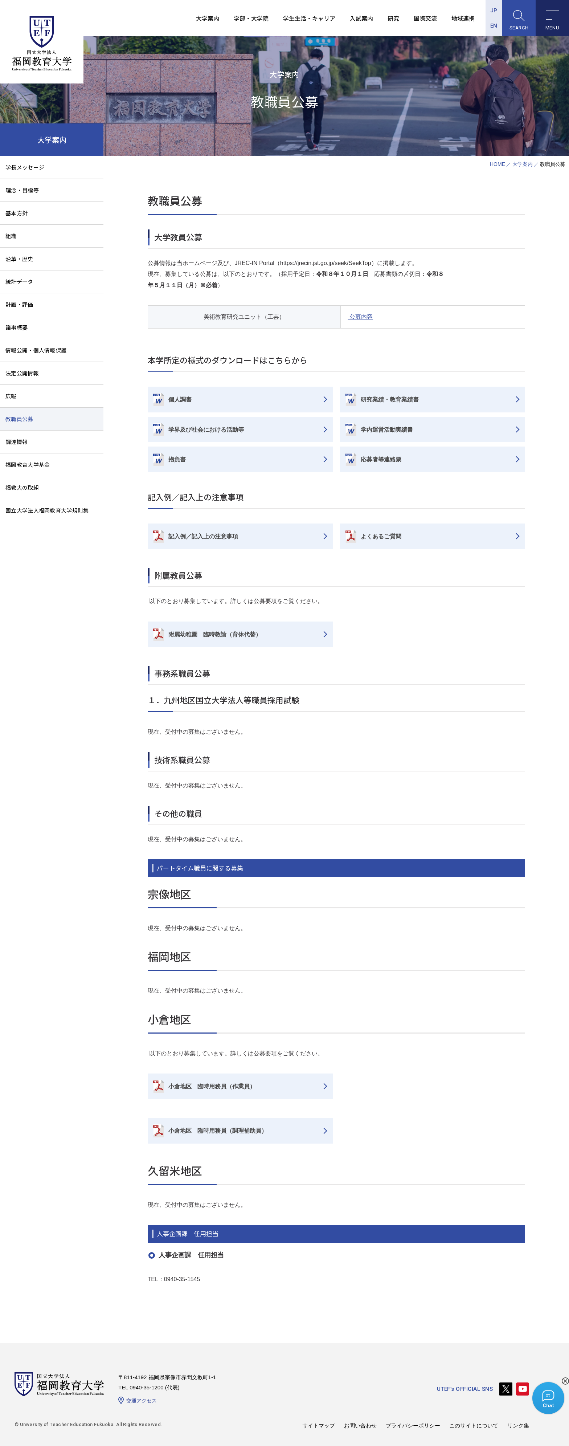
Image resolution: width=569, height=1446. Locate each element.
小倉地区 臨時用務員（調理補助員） (217, 1131)
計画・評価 (19, 304)
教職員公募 (19, 419)
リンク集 (518, 1425)
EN (494, 26)
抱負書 (177, 459)
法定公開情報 (22, 373)
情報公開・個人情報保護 (35, 350)
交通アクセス (141, 1401)
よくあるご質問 (381, 536)
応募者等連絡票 (381, 459)
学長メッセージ (24, 167)
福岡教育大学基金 (27, 464)
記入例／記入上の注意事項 (203, 536)
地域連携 (463, 18)
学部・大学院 (251, 18)
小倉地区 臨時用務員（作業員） (211, 1086)
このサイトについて (473, 1425)
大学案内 (207, 18)
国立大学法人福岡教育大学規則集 (47, 510)
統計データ (19, 281)
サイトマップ (318, 1425)
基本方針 (16, 213)
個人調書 (180, 399)
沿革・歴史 (19, 258)
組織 (11, 236)
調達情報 (16, 441)
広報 (11, 396)
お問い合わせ (360, 1425)
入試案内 (361, 18)
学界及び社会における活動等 (206, 430)
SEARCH (519, 27)
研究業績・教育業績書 (390, 399)
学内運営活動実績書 (387, 430)
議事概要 (16, 327)
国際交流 (425, 18)
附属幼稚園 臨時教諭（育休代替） (214, 634)
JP (494, 10)
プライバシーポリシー (413, 1425)
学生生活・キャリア (309, 18)
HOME (497, 164)
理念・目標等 (22, 190)
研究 (393, 18)
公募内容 (360, 317)
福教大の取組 (22, 487)
